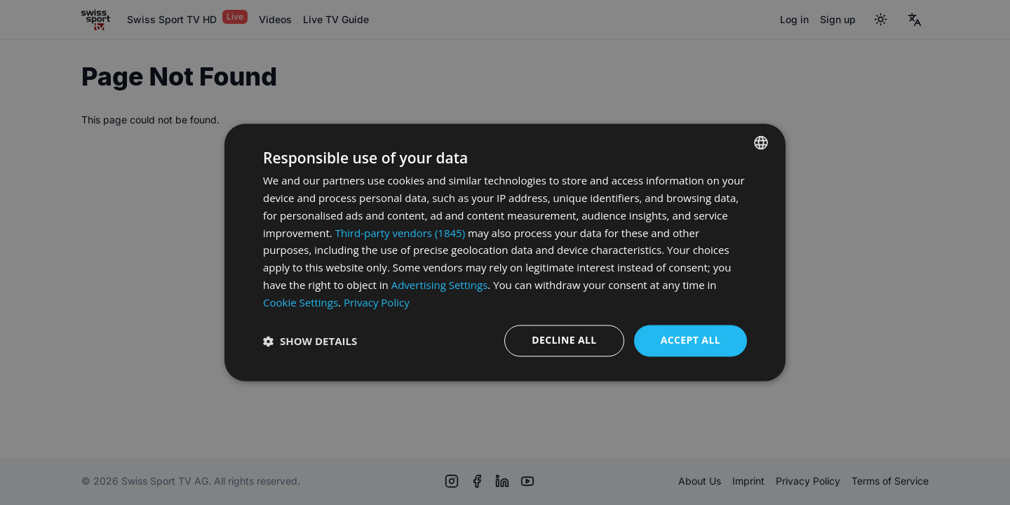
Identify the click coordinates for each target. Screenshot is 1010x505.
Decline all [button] (564, 340)
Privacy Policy (377, 302)
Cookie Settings (300, 302)
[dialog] (505, 252)
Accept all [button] (690, 340)
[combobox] (761, 142)
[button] (310, 341)
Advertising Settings (439, 285)
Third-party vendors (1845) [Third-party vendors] (400, 233)
